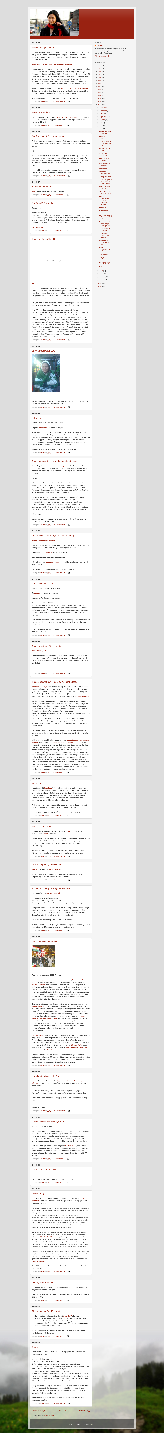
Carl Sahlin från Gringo (42, 583)
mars (102, 274)
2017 (100, 74)
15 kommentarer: (59, 176)
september (104, 117)
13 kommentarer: (59, 452)
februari (102, 277)
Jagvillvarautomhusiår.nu (43, 351)
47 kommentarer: (59, 673)
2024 (100, 65)
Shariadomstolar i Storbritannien (47, 646)
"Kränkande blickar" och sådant (46, 1076)
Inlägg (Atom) (49, 1415)
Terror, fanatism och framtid (44, 941)
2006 (100, 284)
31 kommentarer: (59, 635)
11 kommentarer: (59, 573)
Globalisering (38, 1193)
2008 (100, 102)
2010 (100, 96)
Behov (35, 1347)
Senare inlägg (39, 1410)
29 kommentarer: (59, 1403)
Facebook (36, 783)
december (103, 107)
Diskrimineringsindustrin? (43, 47)
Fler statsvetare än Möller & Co (46, 1311)
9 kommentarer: (59, 1300)
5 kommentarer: (59, 230)
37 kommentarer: (59, 340)
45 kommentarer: (59, 101)
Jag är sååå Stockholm (42, 203)
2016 (100, 77)
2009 (100, 99)
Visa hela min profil (102, 56)
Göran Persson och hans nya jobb (48, 1122)
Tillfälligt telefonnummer (43, 1282)
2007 (100, 105)
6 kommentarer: (59, 1159)
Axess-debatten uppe (42, 187)
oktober (102, 114)
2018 (100, 71)
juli (101, 123)
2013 (100, 86)
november (103, 111)
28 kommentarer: (59, 856)
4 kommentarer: (59, 772)
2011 (100, 93)
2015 (100, 80)
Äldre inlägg (84, 1410)
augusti (102, 120)
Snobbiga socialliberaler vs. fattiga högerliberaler (54, 461)
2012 (100, 90)
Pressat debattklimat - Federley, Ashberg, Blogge (54, 682)
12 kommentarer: (59, 1065)
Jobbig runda (38, 418)
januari (102, 280)
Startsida (62, 1410)
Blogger (91, 1424)
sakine (100, 45)
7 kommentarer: (59, 930)
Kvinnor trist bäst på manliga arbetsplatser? (52, 888)
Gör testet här (37, 227)
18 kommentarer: (59, 525)
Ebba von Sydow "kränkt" (44, 239)
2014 (100, 83)
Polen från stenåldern (42, 112)
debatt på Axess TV (54, 562)
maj (101, 129)
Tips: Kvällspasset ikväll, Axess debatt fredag (53, 536)
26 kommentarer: (59, 407)
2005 (100, 287)
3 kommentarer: (59, 125)
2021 (100, 68)
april (101, 271)
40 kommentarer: (59, 1271)
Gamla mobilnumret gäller (44, 1170)
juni (101, 126)
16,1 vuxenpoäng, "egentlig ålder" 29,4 (50, 865)
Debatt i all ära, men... (42, 826)
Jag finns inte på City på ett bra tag (48, 136)
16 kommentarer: (59, 880)
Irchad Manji (37, 1006)
